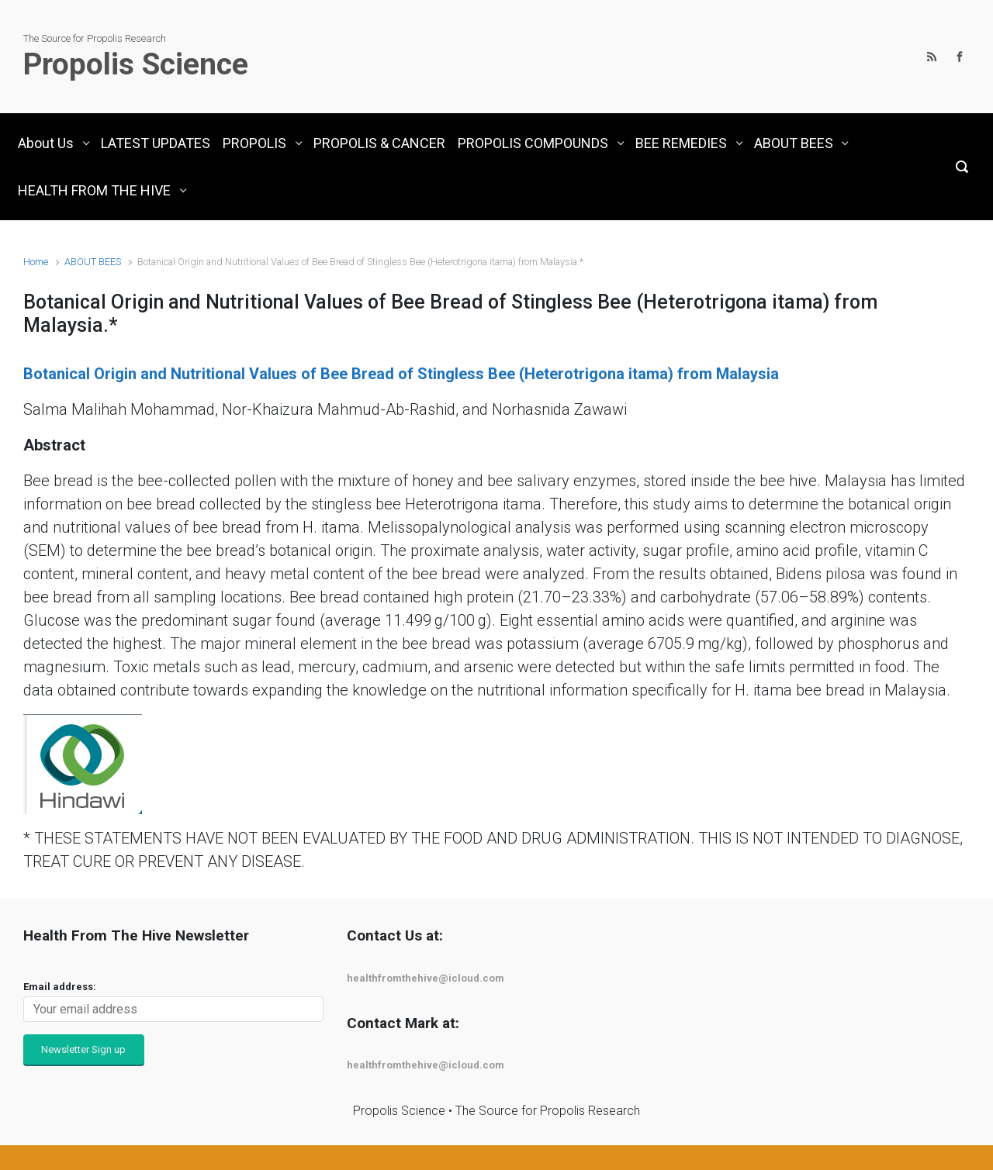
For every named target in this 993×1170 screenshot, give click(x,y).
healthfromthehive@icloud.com (425, 978)
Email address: (59, 986)
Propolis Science (135, 64)
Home (35, 261)
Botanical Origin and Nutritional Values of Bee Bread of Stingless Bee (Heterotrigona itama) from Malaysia (401, 373)
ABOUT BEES (92, 261)
